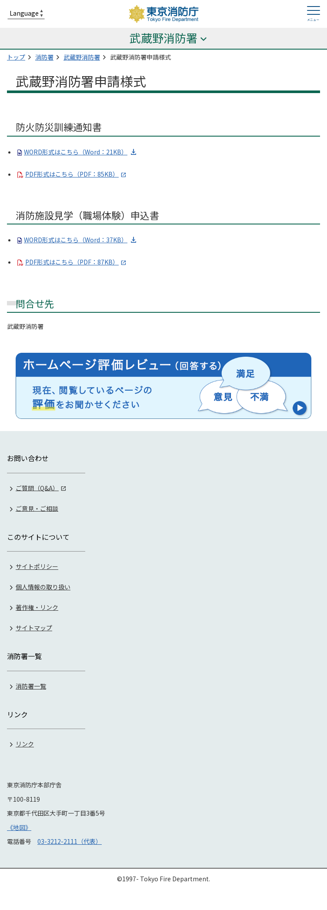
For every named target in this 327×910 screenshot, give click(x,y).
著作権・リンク (37, 607)
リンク (25, 743)
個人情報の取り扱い (43, 586)
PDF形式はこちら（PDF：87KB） (72, 262)
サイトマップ (34, 627)
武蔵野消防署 (81, 57)
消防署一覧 (31, 686)
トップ (16, 57)
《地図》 (19, 827)
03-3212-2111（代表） (69, 841)
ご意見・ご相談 (37, 508)
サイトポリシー (37, 566)
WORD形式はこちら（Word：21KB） (75, 151)
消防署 (44, 57)
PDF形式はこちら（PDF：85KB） (72, 174)
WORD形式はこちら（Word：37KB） (75, 239)
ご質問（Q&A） (37, 487)
